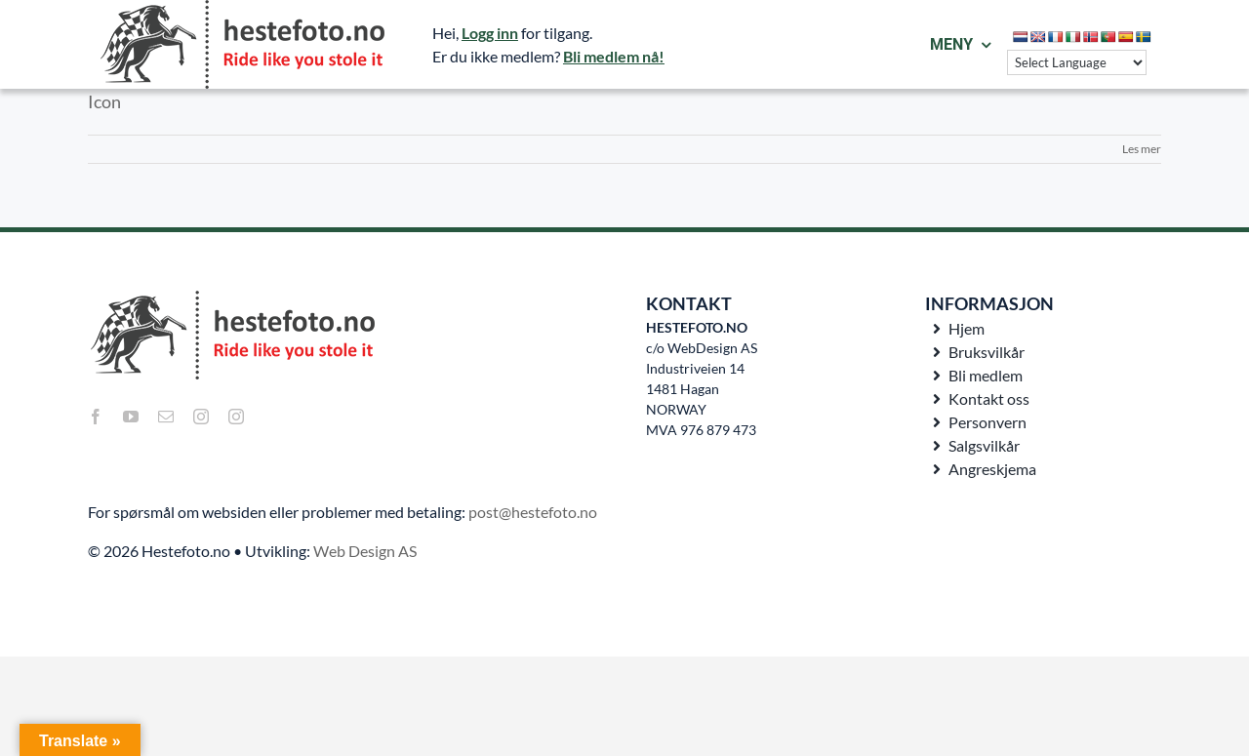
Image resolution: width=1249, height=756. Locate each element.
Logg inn (490, 32)
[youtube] (131, 416)
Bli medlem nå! (614, 56)
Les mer (1141, 148)
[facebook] (95, 416)
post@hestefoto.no (532, 511)
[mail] (166, 416)
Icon (104, 101)
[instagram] (201, 416)
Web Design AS (365, 550)
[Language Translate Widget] (1077, 62)
